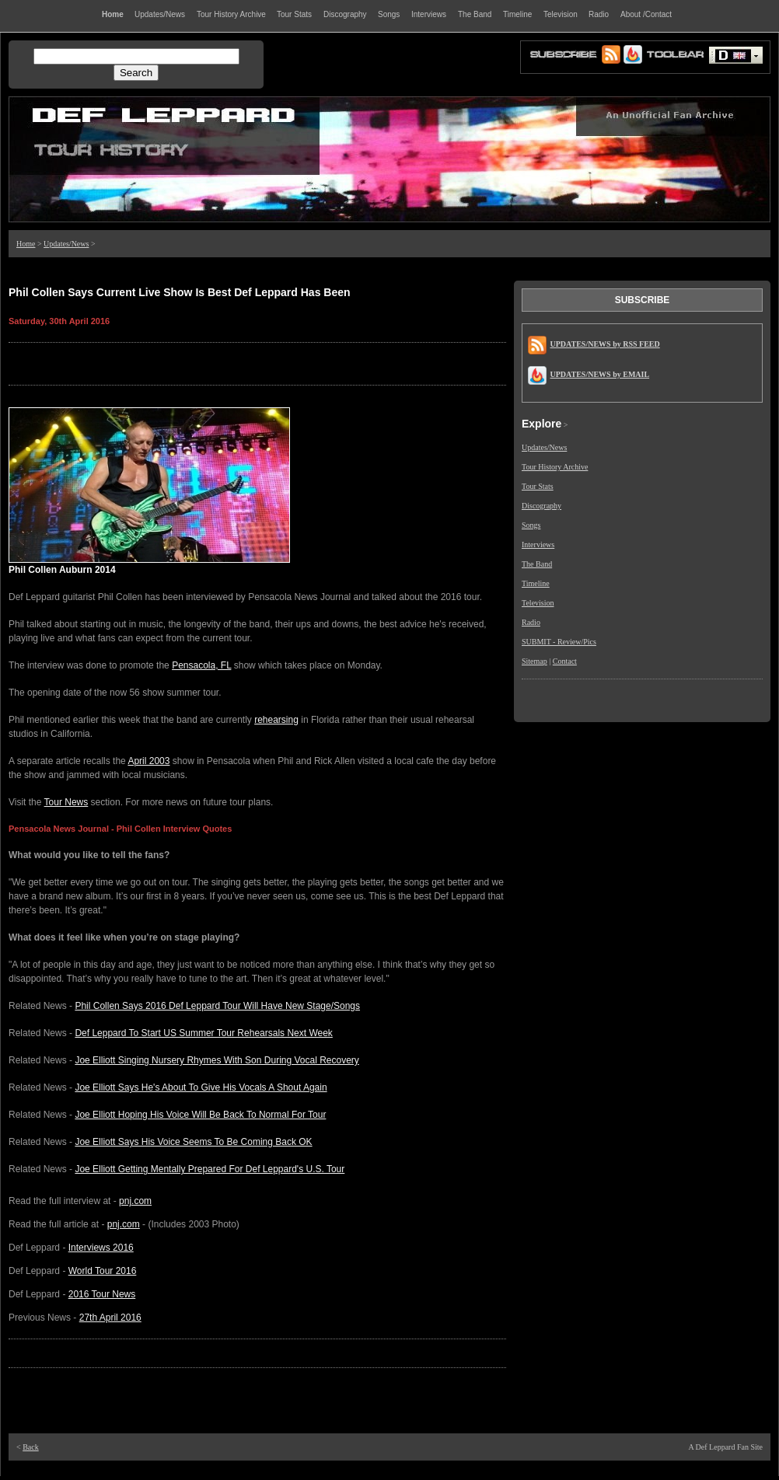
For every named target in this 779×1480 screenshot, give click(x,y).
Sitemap (534, 661)
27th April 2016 (110, 1317)
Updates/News (66, 243)
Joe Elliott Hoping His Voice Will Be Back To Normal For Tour (200, 1114)
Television (538, 603)
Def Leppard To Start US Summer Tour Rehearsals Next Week (203, 1033)
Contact (565, 661)
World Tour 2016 (102, 1270)
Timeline (536, 583)
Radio (531, 622)
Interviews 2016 (101, 1247)
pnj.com (135, 1201)
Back (31, 1447)
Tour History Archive (555, 466)
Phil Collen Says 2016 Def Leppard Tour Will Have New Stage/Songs (217, 1005)
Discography (541, 505)
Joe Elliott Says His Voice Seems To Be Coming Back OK (193, 1141)
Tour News (66, 802)
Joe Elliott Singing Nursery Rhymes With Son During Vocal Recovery (216, 1060)
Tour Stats (538, 486)
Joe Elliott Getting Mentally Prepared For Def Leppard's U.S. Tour (209, 1169)
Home (25, 243)
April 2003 (148, 761)
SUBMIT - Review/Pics (559, 641)
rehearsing (276, 719)
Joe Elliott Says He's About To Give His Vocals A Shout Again (201, 1087)
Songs (531, 525)
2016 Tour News (102, 1294)
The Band (537, 564)
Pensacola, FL (201, 665)
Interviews (538, 544)
